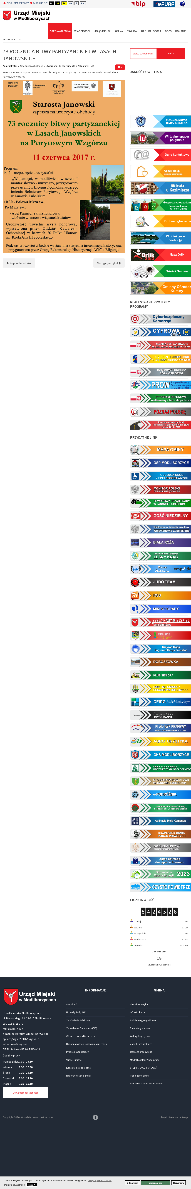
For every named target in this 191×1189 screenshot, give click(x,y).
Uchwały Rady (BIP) (76, 1079)
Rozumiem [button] (178, 1183)
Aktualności (37, 132)
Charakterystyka (139, 1071)
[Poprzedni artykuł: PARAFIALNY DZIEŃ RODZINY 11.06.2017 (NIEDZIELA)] (19, 330)
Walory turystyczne (140, 1103)
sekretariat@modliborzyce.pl (30, 1101)
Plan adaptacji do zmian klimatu (146, 1150)
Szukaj (171, 120)
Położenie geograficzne (143, 1087)
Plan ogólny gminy (139, 1142)
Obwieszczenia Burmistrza (80, 1103)
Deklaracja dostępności (25, 1159)
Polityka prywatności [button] (14, 1184)
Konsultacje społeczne (78, 1134)
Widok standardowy (16, 3)
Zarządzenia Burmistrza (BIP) (81, 1095)
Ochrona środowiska (141, 1119)
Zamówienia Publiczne (78, 1087)
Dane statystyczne (140, 1095)
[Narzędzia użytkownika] (120, 134)
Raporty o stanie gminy (78, 1142)
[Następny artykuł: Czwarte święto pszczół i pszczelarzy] (109, 330)
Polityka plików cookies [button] (99, 1180)
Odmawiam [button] (132, 1183)
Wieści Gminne (74, 1126)
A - (70, 3)
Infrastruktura (137, 1079)
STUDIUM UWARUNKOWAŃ (143, 1134)
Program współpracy (77, 1119)
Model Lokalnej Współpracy (144, 1126)
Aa (51, 3)
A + (82, 3)
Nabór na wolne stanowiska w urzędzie (87, 1111)
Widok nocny (39, 3)
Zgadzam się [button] (155, 1183)
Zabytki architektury (141, 1111)
